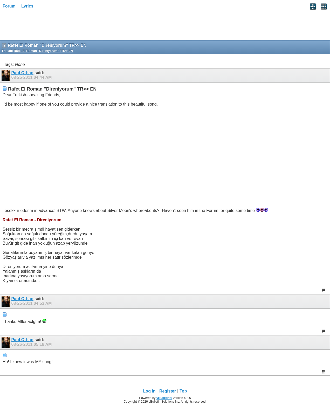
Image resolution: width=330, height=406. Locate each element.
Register (167, 391)
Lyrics (27, 6)
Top (183, 391)
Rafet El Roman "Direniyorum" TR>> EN (43, 51)
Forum (9, 6)
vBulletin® (164, 398)
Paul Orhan (22, 73)
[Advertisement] (41, 26)
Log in (149, 391)
